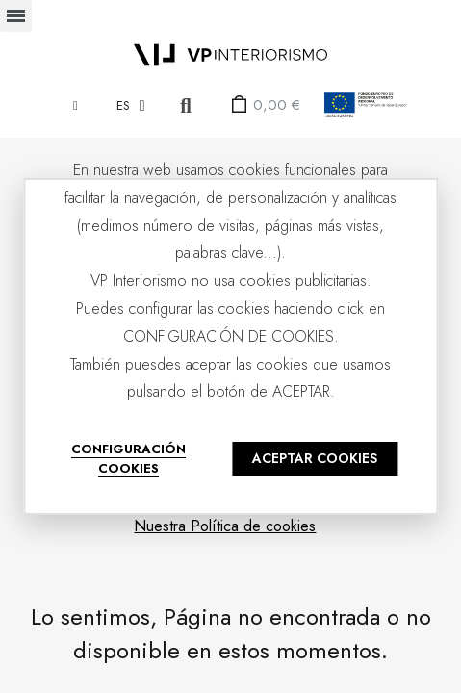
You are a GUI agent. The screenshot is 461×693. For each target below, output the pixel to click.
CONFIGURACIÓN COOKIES (128, 458)
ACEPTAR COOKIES (314, 458)
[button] (186, 105)
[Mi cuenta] (75, 105)
